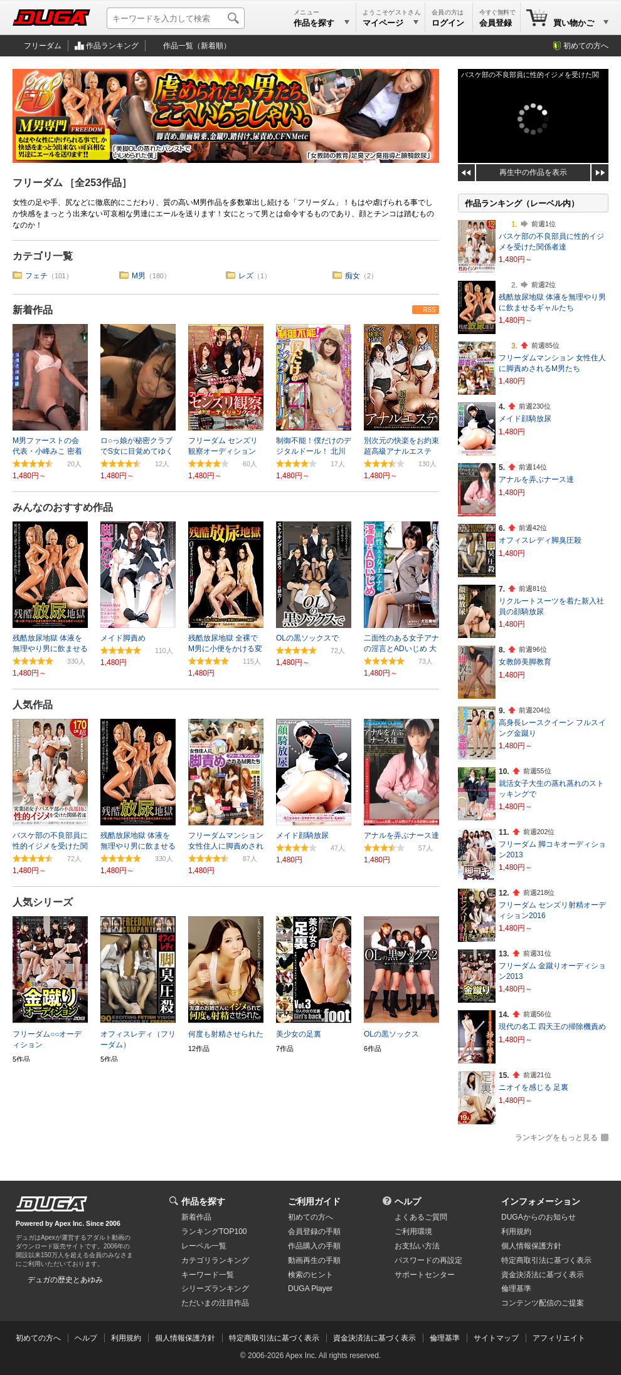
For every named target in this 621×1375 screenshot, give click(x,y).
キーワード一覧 (207, 1274)
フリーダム (42, 45)
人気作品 (33, 704)
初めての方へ (585, 45)
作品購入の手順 (314, 1246)
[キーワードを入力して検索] (176, 18)
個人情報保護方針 (531, 1246)
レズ (245, 275)
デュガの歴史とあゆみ (65, 1279)
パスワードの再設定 (428, 1260)
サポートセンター (425, 1274)
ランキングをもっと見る (556, 1137)
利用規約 (516, 1231)
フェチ (36, 275)
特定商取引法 (546, 1260)
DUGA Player (310, 1288)
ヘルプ (408, 1201)
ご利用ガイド (314, 1201)
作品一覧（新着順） (197, 45)
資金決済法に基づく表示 (374, 1338)
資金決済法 (542, 1274)
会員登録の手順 (314, 1231)
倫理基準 (516, 1288)
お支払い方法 (417, 1246)
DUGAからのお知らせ (538, 1217)
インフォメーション (540, 1201)
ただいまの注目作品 (215, 1303)
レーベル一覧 (203, 1246)
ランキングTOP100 (214, 1231)
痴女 (352, 275)
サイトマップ (496, 1338)
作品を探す (203, 1201)
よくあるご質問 (421, 1217)
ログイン (448, 23)
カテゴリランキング (215, 1260)
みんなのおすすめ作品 (63, 507)
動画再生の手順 (314, 1260)
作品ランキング (112, 45)
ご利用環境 (413, 1231)
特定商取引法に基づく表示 (274, 1338)
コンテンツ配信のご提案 (542, 1303)
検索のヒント (310, 1274)
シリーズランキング (215, 1288)
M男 (139, 275)
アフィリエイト (559, 1338)
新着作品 (33, 310)
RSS (429, 309)
